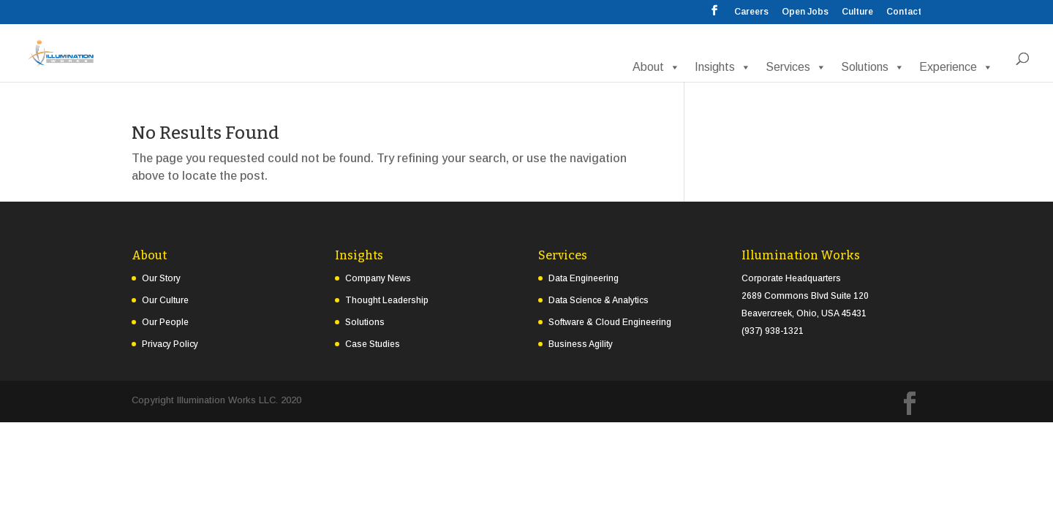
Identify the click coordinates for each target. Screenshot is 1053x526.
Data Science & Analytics (598, 300)
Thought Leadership (387, 300)
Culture (857, 12)
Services (796, 67)
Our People (165, 322)
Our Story (161, 278)
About (656, 67)
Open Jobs (805, 12)
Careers (751, 12)
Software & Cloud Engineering (609, 322)
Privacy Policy (170, 344)
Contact (903, 12)
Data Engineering (583, 278)
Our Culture (165, 300)
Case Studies (372, 344)
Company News (378, 278)
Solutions (873, 67)
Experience (956, 67)
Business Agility (580, 344)
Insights (723, 67)
